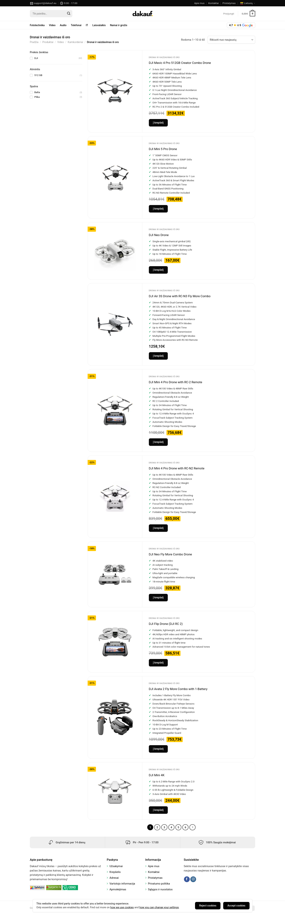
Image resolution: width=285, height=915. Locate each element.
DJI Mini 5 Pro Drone (163, 149)
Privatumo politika (159, 883)
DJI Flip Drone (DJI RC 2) (166, 624)
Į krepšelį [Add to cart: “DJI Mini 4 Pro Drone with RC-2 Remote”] (158, 442)
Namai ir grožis (118, 25)
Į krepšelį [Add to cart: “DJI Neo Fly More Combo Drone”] (158, 597)
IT (87, 25)
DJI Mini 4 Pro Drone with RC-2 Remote (175, 382)
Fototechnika (37, 25)
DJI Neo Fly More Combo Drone (170, 554)
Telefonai (76, 25)
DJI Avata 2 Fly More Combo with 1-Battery (178, 689)
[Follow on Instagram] (193, 879)
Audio (63, 25)
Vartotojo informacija (122, 883)
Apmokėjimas (117, 889)
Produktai (47, 42)
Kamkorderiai (75, 42)
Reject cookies (207, 905)
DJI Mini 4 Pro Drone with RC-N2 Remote (176, 468)
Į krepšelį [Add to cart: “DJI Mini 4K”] (158, 810)
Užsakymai (116, 866)
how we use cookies (122, 907)
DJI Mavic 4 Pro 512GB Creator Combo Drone (180, 63)
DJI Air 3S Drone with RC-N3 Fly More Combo (180, 296)
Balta (37, 92)
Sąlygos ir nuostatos (160, 889)
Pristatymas (229, 3)
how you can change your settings (159, 907)
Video (52, 25)
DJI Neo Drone (159, 235)
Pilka (37, 96)
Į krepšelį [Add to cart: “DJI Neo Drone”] (158, 269)
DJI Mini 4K (156, 775)
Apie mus (199, 3)
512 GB (38, 75)
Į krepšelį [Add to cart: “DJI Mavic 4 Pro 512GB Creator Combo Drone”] (158, 122)
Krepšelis (115, 872)
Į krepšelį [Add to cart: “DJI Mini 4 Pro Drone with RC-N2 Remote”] (158, 528)
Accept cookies (236, 905)
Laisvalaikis (99, 25)
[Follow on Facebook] (187, 879)
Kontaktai (213, 3)
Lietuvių (247, 3)
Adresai (114, 877)
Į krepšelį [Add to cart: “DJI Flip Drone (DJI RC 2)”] (158, 662)
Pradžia (34, 42)
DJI (36, 58)
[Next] (192, 827)
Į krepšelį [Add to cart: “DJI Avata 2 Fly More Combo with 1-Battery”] (158, 748)
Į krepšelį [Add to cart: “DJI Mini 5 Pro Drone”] (158, 208)
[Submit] (68, 13)
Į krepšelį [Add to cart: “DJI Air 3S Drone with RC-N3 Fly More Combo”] (158, 355)
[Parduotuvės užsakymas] (231, 40)
